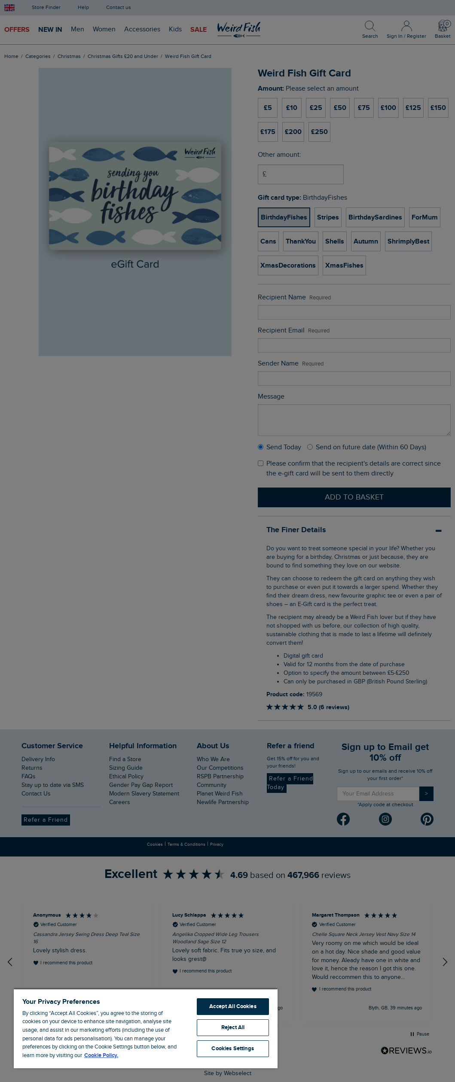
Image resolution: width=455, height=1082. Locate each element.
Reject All (232, 1027)
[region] (146, 1028)
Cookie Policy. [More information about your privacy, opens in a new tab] (101, 1055)
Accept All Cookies (232, 1006)
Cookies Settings (232, 1048)
